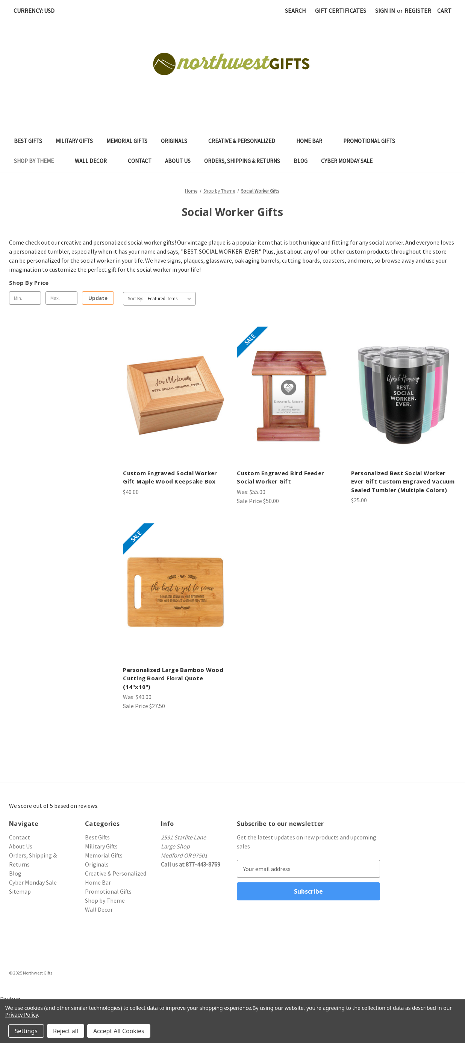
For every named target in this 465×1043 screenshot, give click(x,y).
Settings (26, 1031)
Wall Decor (94, 160)
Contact (139, 160)
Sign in (385, 10)
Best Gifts (28, 140)
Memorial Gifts (126, 140)
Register (417, 10)
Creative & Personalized (245, 140)
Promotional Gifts (373, 140)
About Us (178, 160)
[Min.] (25, 298)
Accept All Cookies (118, 1031)
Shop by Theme (37, 160)
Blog (300, 160)
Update (98, 298)
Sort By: (135, 298)
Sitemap (20, 891)
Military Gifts (74, 140)
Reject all (65, 1031)
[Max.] (61, 298)
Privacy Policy (21, 1014)
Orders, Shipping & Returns (242, 160)
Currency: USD (37, 10)
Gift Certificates (340, 10)
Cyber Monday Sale (347, 160)
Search (295, 10)
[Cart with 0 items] (444, 10)
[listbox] (171, 298)
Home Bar (313, 140)
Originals (178, 140)
